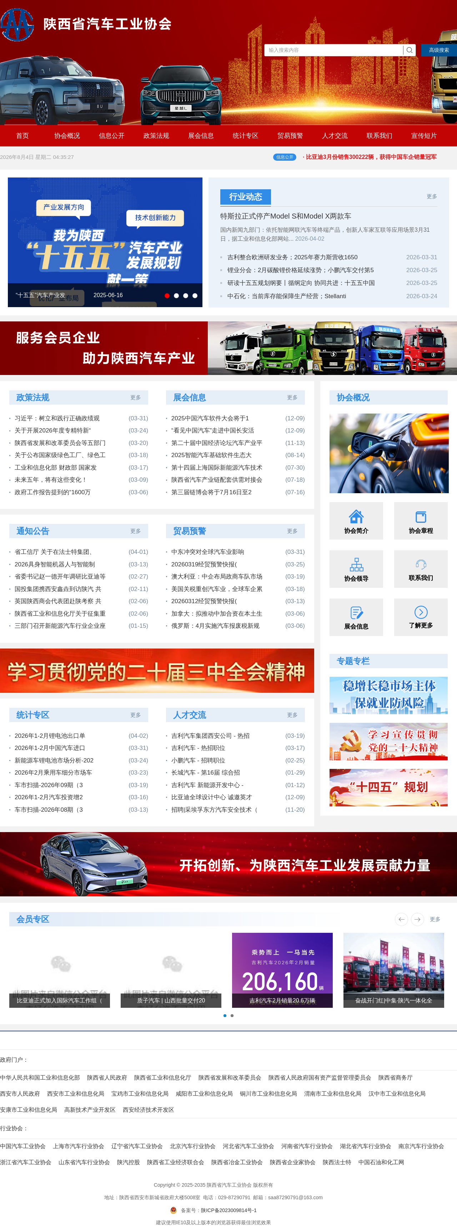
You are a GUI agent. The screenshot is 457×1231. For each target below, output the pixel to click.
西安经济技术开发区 (148, 1110)
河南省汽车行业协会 (307, 1146)
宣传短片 (424, 135)
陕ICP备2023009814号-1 (229, 1210)
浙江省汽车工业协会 (25, 1162)
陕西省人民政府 (107, 1078)
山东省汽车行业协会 (84, 1162)
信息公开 (112, 135)
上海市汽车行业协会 (78, 1146)
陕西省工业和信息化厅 (162, 1078)
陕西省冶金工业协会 (237, 1162)
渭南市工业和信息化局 (332, 1094)
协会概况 (67, 135)
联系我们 (379, 135)
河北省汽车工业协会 (248, 1146)
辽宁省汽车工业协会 (137, 1146)
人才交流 (335, 135)
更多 (432, 196)
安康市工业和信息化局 (28, 1110)
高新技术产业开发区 (90, 1110)
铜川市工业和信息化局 (268, 1094)
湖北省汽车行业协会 (365, 1146)
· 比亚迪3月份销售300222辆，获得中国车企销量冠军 (380, 161)
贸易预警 (290, 135)
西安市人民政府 (20, 1094)
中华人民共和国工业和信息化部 (40, 1078)
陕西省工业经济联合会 (175, 1162)
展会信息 (201, 135)
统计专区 (245, 135)
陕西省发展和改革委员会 (230, 1078)
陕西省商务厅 (395, 1078)
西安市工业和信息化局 (75, 1094)
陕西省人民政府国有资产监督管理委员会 (319, 1078)
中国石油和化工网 (381, 1162)
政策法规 (156, 135)
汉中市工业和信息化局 (397, 1094)
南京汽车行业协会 (421, 1146)
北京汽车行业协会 (193, 1146)
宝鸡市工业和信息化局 (140, 1094)
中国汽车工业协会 (23, 1146)
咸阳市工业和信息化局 (204, 1094)
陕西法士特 (337, 1162)
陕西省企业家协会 (293, 1162)
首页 (22, 135)
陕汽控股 (128, 1162)
